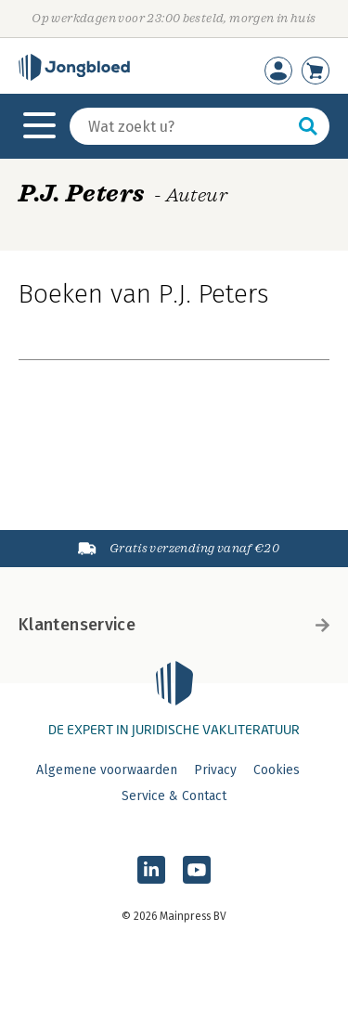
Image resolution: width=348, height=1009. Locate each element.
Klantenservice (174, 624)
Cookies (276, 770)
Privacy (215, 770)
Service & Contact (174, 796)
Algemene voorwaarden (106, 770)
